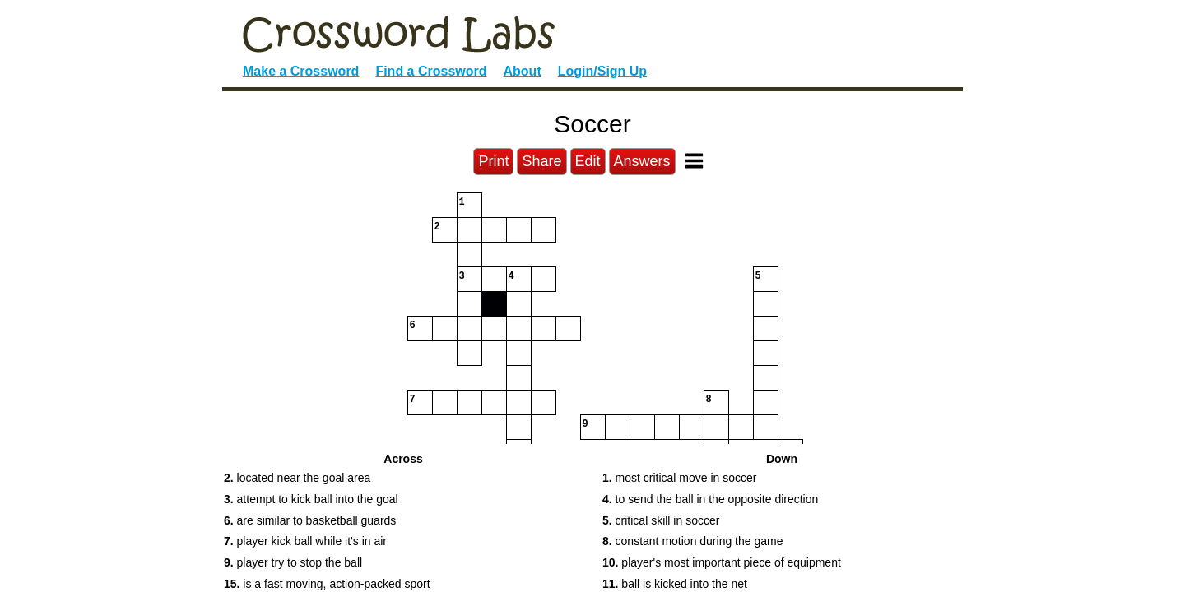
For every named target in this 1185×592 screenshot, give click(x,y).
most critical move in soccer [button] (679, 477)
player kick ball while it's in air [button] (305, 541)
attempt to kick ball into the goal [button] (311, 499)
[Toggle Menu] (694, 160)
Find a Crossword (430, 71)
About (522, 71)
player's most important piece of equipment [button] (721, 562)
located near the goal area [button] (297, 477)
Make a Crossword (301, 71)
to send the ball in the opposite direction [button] (710, 499)
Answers (642, 161)
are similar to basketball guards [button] (310, 520)
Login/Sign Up (602, 71)
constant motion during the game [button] (692, 541)
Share (541, 161)
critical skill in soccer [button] (660, 520)
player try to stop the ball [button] (293, 562)
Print (493, 161)
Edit (588, 161)
